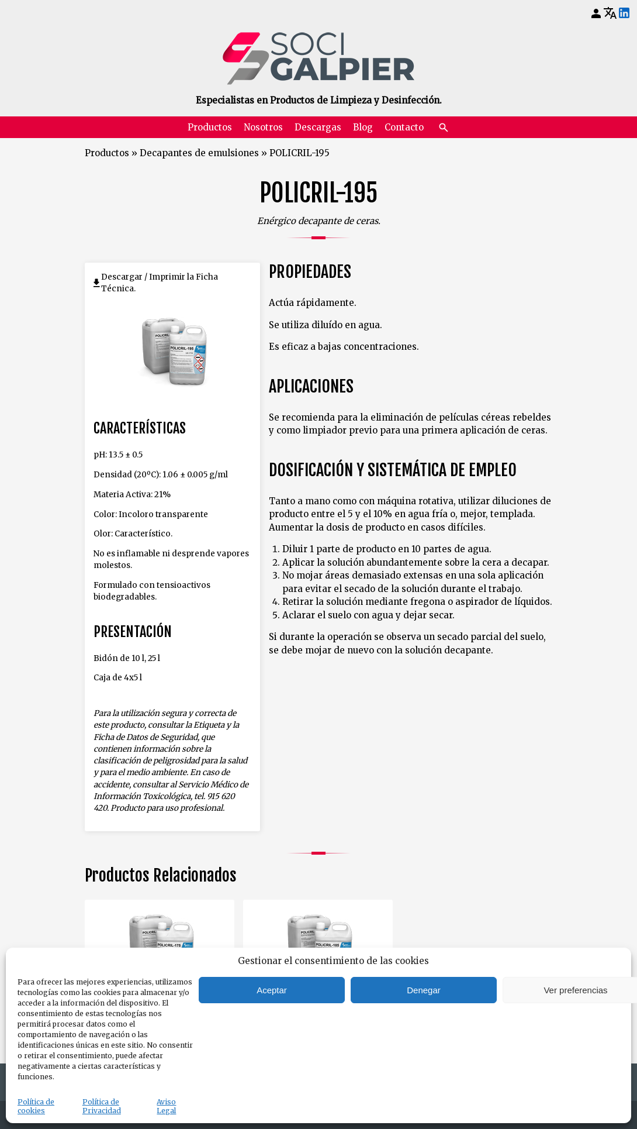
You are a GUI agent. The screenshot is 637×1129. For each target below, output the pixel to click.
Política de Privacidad (101, 1106)
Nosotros (263, 127)
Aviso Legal (166, 1106)
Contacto (404, 127)
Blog (363, 127)
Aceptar (272, 990)
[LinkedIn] (624, 13)
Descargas (318, 127)
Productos (210, 127)
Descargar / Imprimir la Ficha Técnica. (159, 283)
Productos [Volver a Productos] (107, 153)
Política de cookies (36, 1106)
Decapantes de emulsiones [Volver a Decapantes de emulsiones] (199, 153)
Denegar (424, 990)
